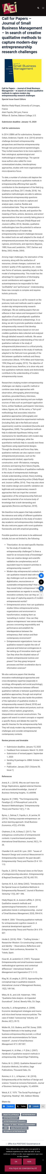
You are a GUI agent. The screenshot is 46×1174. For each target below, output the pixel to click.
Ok (16, 1162)
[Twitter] (21, 1106)
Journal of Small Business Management (19, 1125)
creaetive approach (11, 1115)
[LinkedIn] (34, 1106)
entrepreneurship (11, 1118)
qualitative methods (19, 1128)
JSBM (5, 1128)
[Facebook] (8, 1106)
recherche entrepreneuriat (15, 1131)
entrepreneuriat (29, 1115)
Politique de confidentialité (23, 1168)
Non (29, 1162)
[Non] (43, 1160)
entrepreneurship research (15, 1121)
